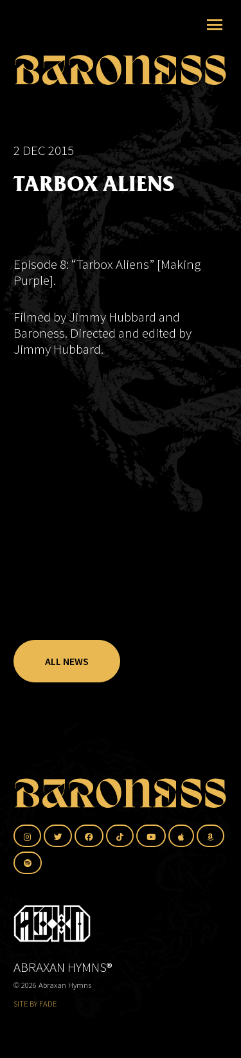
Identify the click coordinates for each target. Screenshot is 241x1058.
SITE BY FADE (35, 1003)
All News (67, 661)
